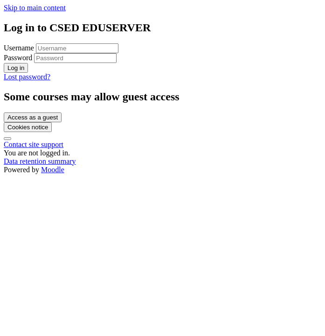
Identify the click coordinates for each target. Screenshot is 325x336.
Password (18, 58)
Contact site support (33, 144)
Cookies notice (27, 127)
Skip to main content (35, 8)
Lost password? (27, 77)
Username (20, 48)
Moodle (52, 170)
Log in (15, 67)
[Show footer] (7, 138)
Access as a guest (32, 117)
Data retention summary (40, 161)
